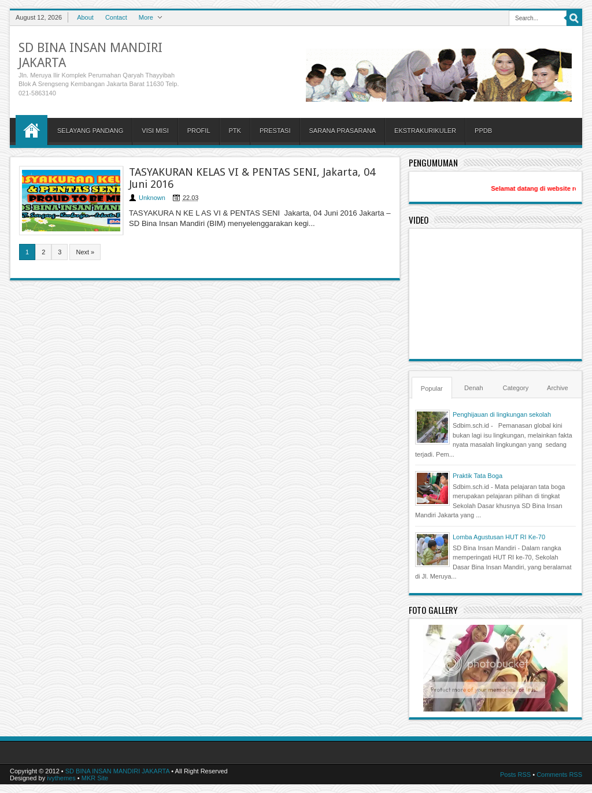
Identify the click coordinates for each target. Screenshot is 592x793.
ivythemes (61, 778)
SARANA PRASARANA (342, 130)
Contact (116, 17)
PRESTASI (275, 130)
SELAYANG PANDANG (90, 130)
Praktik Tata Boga (477, 475)
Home (31, 130)
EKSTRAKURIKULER (425, 130)
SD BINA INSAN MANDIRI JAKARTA (117, 771)
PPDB (483, 130)
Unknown (152, 197)
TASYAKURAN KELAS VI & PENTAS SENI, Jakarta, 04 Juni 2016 (252, 178)
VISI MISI (155, 130)
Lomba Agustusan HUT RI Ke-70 (499, 536)
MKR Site (95, 778)
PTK (235, 130)
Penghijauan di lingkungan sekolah (502, 414)
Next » (85, 252)
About (85, 17)
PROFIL (198, 130)
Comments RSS (559, 774)
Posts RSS (515, 774)
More (146, 17)
